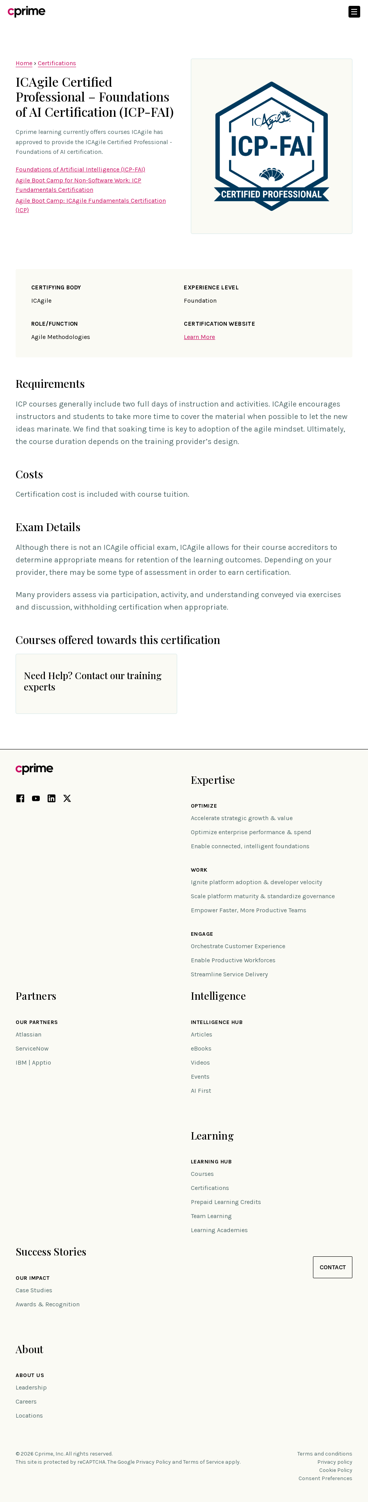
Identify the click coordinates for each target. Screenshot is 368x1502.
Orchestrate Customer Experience (238, 946)
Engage (202, 934)
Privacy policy (334, 1462)
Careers (26, 1401)
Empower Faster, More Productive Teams (248, 910)
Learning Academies (219, 1230)
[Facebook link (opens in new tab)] (20, 800)
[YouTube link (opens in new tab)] (36, 800)
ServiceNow (32, 1048)
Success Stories (51, 1251)
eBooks (201, 1048)
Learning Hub (211, 1162)
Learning (212, 1135)
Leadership (31, 1387)
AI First (201, 1090)
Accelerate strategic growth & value (242, 818)
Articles (201, 1034)
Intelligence (218, 996)
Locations (29, 1415)
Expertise (213, 780)
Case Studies (34, 1290)
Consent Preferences (325, 1478)
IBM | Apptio (33, 1062)
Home (24, 63)
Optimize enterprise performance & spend (251, 832)
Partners (36, 996)
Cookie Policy (335, 1470)
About (29, 1349)
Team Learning (211, 1216)
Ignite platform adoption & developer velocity (256, 882)
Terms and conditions (324, 1453)
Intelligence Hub (217, 1022)
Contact (333, 1267)
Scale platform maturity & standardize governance (263, 896)
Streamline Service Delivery (229, 974)
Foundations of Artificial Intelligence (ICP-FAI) (80, 169)
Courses (202, 1173)
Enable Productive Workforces (233, 960)
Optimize (204, 806)
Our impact (33, 1278)
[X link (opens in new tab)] (67, 800)
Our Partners (37, 1022)
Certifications (57, 63)
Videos (200, 1062)
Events (200, 1076)
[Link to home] (26, 11)
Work (199, 870)
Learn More (199, 337)
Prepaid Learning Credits (226, 1202)
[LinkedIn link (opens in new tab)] (51, 800)
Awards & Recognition (48, 1304)
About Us (30, 1375)
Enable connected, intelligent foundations (250, 846)
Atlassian (28, 1034)
